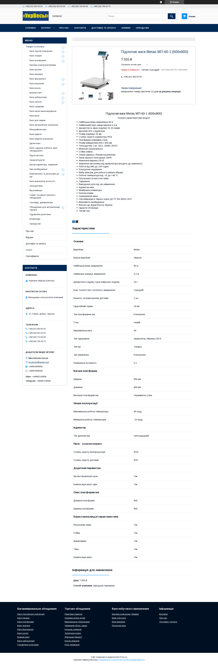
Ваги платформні (38, 60)
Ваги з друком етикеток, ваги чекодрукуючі (43, 149)
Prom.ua (123, 657)
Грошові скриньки (73, 629)
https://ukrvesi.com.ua (38, 358)
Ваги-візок (34, 116)
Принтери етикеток (73, 614)
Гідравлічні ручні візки (40, 214)
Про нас (64, 28)
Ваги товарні (36, 56)
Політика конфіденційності (133, 660)
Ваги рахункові (37, 83)
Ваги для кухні (119, 618)
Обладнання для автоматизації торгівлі (45, 208)
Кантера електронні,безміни (43, 65)
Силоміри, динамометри (41, 202)
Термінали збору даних (76, 625)
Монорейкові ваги (38, 129)
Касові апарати (72, 641)
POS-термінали (72, 645)
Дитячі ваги (35, 143)
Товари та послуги (35, 46)
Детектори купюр (73, 633)
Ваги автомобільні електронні (44, 125)
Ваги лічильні (23, 625)
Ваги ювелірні (36, 74)
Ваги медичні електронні (41, 139)
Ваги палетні (36, 102)
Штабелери (35, 219)
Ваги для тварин (37, 120)
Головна (30, 28)
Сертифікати (32, 256)
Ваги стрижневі (37, 106)
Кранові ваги (36, 92)
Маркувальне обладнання (77, 622)
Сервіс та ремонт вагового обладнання (42, 196)
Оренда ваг (142, 28)
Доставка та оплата (103, 28)
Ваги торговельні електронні (31, 614)
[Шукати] (171, 16)
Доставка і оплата (168, 622)
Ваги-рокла (35, 88)
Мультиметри (36, 190)
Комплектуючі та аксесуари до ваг (44, 175)
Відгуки (29, 237)
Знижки (125, 28)
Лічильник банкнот (73, 637)
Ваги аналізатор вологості (42, 181)
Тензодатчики (36, 186)
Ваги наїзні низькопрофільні (43, 111)
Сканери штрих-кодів (75, 618)
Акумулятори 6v (37, 160)
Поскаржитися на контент (109, 660)
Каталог (46, 28)
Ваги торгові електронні (41, 51)
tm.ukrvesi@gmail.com (38, 362)
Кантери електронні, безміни (125, 614)
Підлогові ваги (36, 155)
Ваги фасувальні (38, 79)
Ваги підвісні (36, 134)
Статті (29, 250)
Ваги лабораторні (38, 97)
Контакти (80, 28)
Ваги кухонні (35, 69)
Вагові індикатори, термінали (44, 164)
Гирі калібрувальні (38, 169)
